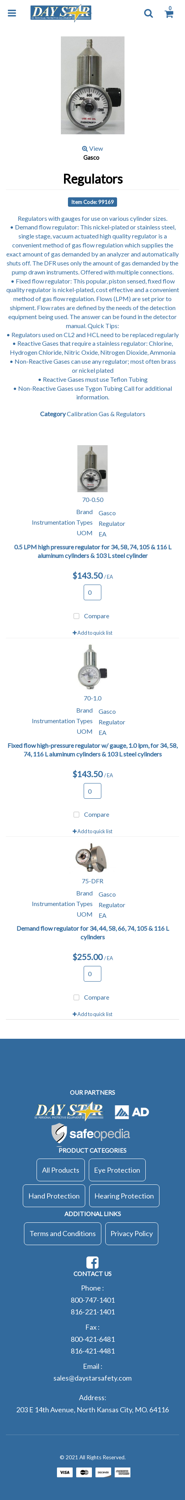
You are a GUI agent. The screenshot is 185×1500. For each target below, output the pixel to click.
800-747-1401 (93, 1300)
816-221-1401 (93, 1311)
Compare (89, 616)
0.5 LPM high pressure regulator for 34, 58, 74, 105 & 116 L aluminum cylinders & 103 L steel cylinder (92, 551)
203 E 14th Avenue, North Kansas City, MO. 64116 (92, 1409)
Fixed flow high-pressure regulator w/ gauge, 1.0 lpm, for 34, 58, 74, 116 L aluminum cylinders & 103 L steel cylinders (92, 750)
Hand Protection (54, 1195)
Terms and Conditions (62, 1233)
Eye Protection (117, 1170)
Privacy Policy (131, 1233)
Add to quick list (92, 633)
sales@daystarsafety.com (92, 1378)
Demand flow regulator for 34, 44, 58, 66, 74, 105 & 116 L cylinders (92, 932)
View (92, 148)
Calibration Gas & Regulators (106, 413)
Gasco (91, 157)
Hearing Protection (124, 1195)
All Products (60, 1170)
